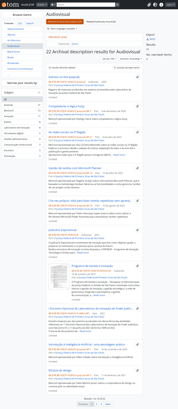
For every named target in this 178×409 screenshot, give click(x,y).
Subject (8, 92)
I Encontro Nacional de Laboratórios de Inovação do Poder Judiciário (91, 308)
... (8, 74)
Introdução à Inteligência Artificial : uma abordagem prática (87, 344)
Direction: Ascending (130, 58)
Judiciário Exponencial (62, 230)
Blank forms (13, 51)
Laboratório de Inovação (22, 128)
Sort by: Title (109, 58)
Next (108, 404)
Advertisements (15, 29)
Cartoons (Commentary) (20, 68)
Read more (119, 154)
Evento (22, 122)
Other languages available (61, 28)
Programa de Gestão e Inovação (92, 266)
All (5, 99)
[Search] (86, 4)
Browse (41, 4)
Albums (11, 34)
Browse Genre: (22, 15)
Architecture (13, 40)
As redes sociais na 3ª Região (67, 132)
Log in (170, 4)
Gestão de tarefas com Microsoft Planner (75, 168)
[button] (149, 5)
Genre (75, 43)
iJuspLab (22, 105)
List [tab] (20, 23)
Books (10, 57)
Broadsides (13, 63)
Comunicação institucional (22, 145)
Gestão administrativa (22, 139)
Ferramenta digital (22, 134)
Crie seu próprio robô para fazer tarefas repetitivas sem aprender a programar (91, 200)
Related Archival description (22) (65, 21)
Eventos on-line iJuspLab (64, 77)
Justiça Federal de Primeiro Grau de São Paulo (80, 85)
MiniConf (22, 111)
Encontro (22, 151)
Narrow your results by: (22, 83)
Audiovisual (13, 46)
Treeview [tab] (8, 23)
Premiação (22, 156)
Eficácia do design (60, 370)
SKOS (150, 39)
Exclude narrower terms (126, 67)
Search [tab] (30, 23)
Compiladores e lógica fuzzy (66, 106)
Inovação (22, 117)
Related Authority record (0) (101, 21)
